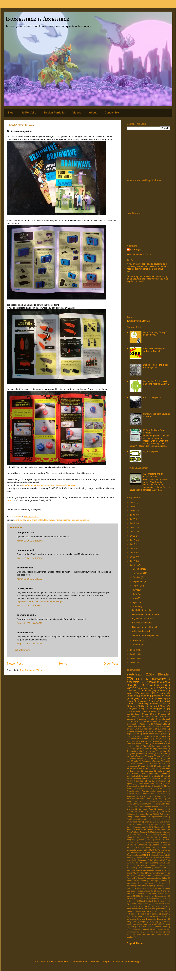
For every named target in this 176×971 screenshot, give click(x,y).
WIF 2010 (163, 865)
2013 (133, 557)
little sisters (165, 904)
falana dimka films (151, 734)
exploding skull (140, 888)
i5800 (140, 901)
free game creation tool (157, 893)
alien (133, 690)
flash (129, 708)
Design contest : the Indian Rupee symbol (156, 366)
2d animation (157, 744)
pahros (129, 911)
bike (143, 706)
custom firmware (154, 758)
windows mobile (148, 688)
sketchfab (134, 674)
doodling (160, 886)
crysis (167, 756)
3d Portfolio (28, 112)
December (138, 569)
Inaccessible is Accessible (37, 19)
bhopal (129, 881)
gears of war (149, 896)
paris (155, 739)
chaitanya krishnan (158, 881)
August (136, 585)
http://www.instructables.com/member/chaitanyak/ (40, 601)
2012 (133, 561)
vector (138, 744)
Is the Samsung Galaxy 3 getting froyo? (155, 333)
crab (159, 756)
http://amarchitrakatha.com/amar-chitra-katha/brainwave (48, 485)
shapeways (132, 741)
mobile (146, 721)
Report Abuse (135, 943)
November (138, 573)
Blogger (137, 961)
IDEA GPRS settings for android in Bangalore (154, 349)
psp (146, 714)
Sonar (164, 847)
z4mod (153, 934)
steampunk (131, 724)
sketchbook (143, 776)
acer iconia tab (150, 729)
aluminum (150, 751)
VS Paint (165, 688)
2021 (133, 523)
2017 (133, 540)
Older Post (111, 663)
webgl (133, 698)
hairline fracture (157, 763)
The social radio (134, 751)
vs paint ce (144, 778)
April (135, 602)
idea (155, 901)
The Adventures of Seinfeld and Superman (146, 853)
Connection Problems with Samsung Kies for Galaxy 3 (156, 382)
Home (63, 663)
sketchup (162, 698)
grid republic (137, 763)
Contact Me (112, 112)
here (9, 500)
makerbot (166, 736)
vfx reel (141, 927)
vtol (165, 778)
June (135, 594)
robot (167, 695)
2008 (133, 658)
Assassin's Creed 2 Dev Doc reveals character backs (147, 791)
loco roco (149, 771)
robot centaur (161, 911)
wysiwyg (130, 783)
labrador (155, 904)
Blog (11, 112)
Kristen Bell (159, 829)
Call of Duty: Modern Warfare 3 (147, 806)
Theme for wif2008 (144, 858)
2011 (133, 565)
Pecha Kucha (144, 840)
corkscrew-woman (149, 883)
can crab (131, 756)
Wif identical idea (144, 876)
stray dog (154, 922)
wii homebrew (155, 929)
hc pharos (141, 898)
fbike (165, 734)
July (135, 590)
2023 (133, 515)
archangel (140, 878)
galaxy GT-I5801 (133, 896)
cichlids (160, 731)
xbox (146, 934)
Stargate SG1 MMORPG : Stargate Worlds (153, 850)
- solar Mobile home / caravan (150, 783)
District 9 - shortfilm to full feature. (140, 819)
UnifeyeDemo (154, 860)
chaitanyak (154, 706)
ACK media (19, 520)
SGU (145, 842)
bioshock (155, 711)
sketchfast (144, 741)
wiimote (167, 929)
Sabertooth (154, 842)
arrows (130, 731)
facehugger (147, 761)
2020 (133, 527)
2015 (133, 548)
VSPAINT (131, 688)
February (137, 640)
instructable (162, 766)
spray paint (131, 922)
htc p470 (163, 898)
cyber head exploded (142, 631)
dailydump (131, 886)
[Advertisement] (148, 154)
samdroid (131, 776)
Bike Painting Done (152, 397)
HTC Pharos (145, 685)
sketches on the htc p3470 (156, 916)
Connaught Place (146, 809)
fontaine (141, 893)
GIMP (145, 746)
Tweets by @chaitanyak (138, 321)
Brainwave (49, 520)
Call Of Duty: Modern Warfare (141, 804)
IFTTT (139, 678)
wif (146, 744)
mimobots (135, 739)
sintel (140, 916)
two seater (131, 778)
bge (165, 878)
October (137, 577)
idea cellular (143, 736)
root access (131, 914)
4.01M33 (138, 788)
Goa (154, 822)
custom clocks (136, 758)
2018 (133, 536)
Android (151, 682)
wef (128, 929)
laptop (145, 768)
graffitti (167, 761)
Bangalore (132, 695)
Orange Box (144, 837)
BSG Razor (146, 799)
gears (158, 761)
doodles (157, 695)
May (135, 598)
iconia (148, 901)
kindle (135, 768)
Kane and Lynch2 (159, 746)
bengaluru (131, 753)
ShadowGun (142, 845)
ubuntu (130, 703)
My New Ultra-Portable (138, 835)
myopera (141, 773)
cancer (141, 756)
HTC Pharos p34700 (158, 827)
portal (164, 721)
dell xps (141, 886)
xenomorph (132, 716)
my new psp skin (151, 451)
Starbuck (130, 850)
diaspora (150, 886)
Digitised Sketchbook (159, 817)
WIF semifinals (145, 868)
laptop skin (135, 771)
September (138, 581)
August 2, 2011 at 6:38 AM (29, 643)
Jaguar (129, 829)
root (164, 739)
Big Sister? (159, 799)
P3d (155, 837)
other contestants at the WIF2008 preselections (147, 909)
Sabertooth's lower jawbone (145, 635)
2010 (133, 650)
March (136, 606)
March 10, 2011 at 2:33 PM (30, 558)
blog (165, 711)
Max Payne (132, 748)
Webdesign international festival (154, 703)
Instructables (141, 711)
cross (164, 883)
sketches (145, 693)
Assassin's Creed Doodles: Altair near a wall (146, 794)
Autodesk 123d (160, 724)
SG (138, 842)
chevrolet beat (163, 719)
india (58, 520)
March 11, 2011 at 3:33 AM (29, 579)
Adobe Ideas (145, 724)
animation (143, 719)
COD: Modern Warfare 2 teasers (157, 801)
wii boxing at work (140, 929)
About (93, 112)
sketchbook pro (146, 698)
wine (160, 932)
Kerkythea (148, 829)
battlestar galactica (154, 878)
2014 (133, 552)
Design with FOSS (141, 817)
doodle (137, 714)
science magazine (80, 520)
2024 (133, 510)
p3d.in (164, 773)
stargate (143, 922)
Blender (164, 674)
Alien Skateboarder (139, 468)
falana (152, 888)
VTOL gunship (152, 863)
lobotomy (133, 906)
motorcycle (146, 690)
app (153, 701)
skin (154, 714)
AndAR (149, 788)
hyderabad (131, 901)
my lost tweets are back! (143, 618)
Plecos (157, 840)
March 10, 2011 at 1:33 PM (30, 541)
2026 (133, 502)
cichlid (150, 731)
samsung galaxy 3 (158, 708)
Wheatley (140, 873)
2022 (133, 519)
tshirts (160, 924)
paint (146, 739)
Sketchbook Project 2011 (146, 847)
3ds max (145, 716)
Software (144, 748)
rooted (143, 914)
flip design (140, 708)
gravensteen (162, 896)
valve (129, 744)
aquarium (145, 695)
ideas (155, 736)
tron (165, 776)
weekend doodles (135, 781)
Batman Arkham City (136, 726)
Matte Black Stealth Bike (160, 832)
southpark (152, 919)
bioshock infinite (146, 753)
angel (164, 729)
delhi (136, 761)
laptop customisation (161, 768)
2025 (133, 506)
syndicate (156, 776)
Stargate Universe (159, 748)
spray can (163, 919)
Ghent (147, 822)
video (149, 927)
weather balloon (161, 927)
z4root (161, 934)
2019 (133, 531)
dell (164, 706)
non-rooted (153, 773)
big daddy (141, 881)
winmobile (137, 934)
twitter (163, 701)
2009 (133, 654)
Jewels (138, 829)
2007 (133, 662)
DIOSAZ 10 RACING (147, 812)
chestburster (131, 883)
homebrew (153, 898)
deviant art (134, 721)
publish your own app (144, 911)
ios (128, 768)
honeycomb (132, 766)
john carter (144, 904)
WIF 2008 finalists (149, 865)
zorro (129, 711)
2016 (133, 544)
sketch (130, 693)
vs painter (156, 778)
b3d (152, 719)
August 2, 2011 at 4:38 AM (29, 623)
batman (133, 706)
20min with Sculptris (153, 786)
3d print (161, 693)
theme (164, 741)
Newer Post (15, 663)
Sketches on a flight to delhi (145, 627)
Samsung (131, 719)
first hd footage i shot (142, 610)
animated (142, 701)
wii (149, 781)
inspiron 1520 (147, 766)
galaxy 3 (130, 736)
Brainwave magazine (142, 622)
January (137, 644)
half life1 (130, 898)
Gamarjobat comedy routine (145, 614)
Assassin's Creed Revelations (139, 796)
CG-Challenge (160, 716)
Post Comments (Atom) (31, 670)
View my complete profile (139, 254)
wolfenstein (161, 781)
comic (150, 756)
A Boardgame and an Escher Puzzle (153, 475)
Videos (77, 112)
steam (130, 701)
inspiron (164, 901)
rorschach (154, 914)
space (163, 714)
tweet (168, 924)
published (66, 520)
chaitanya (140, 731)
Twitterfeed (142, 860)
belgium (162, 751)
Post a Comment (22, 650)
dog (128, 714)
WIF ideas (131, 868)
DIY (162, 685)
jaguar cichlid (132, 904)
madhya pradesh (147, 906)
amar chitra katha (34, 520)
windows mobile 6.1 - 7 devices (142, 932)
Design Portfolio (54, 112)
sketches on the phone (136, 919)
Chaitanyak (136, 249)
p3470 (155, 721)
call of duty (162, 753)
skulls (155, 741)
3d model (160, 690)
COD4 (138, 801)
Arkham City (161, 788)
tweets (132, 927)
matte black (162, 906)
